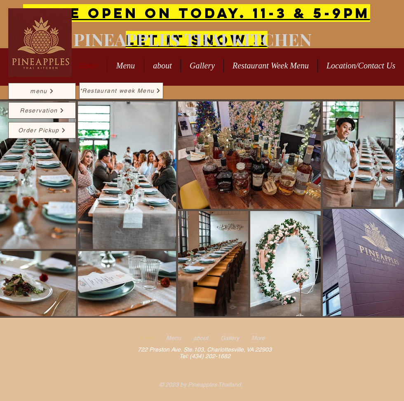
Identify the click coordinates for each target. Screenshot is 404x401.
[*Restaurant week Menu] (121, 90)
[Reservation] (42, 110)
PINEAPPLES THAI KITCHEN (192, 39)
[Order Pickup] (42, 130)
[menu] (42, 91)
